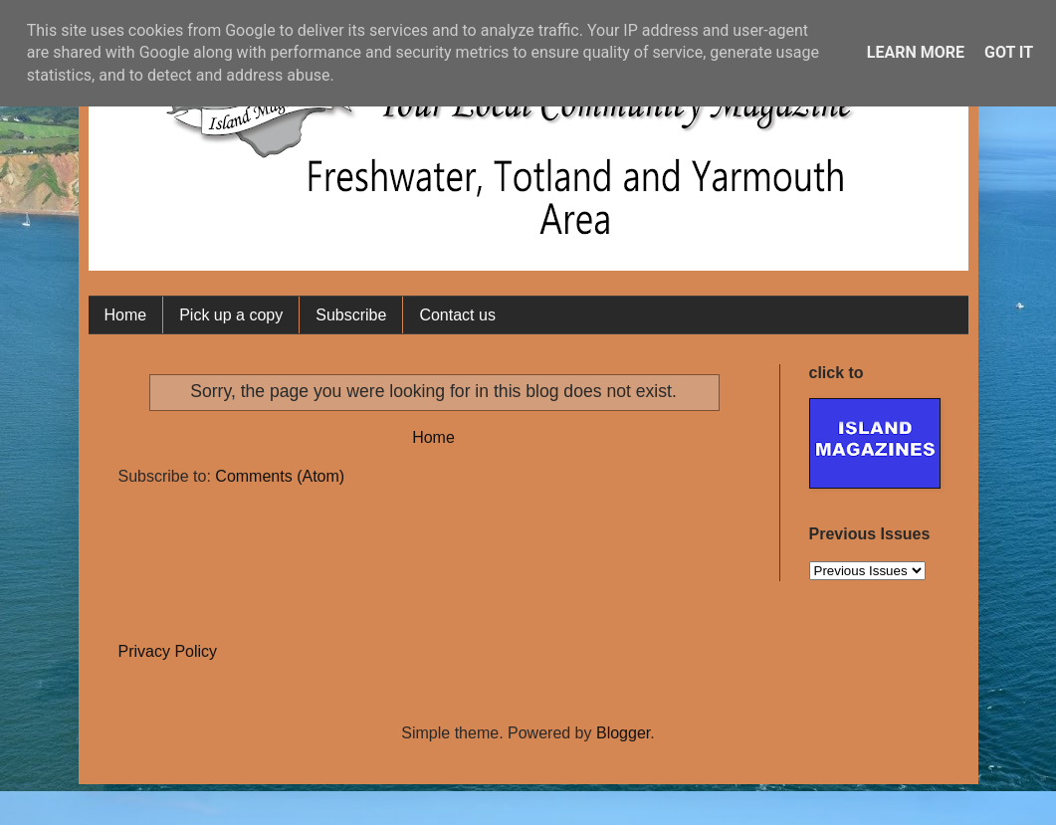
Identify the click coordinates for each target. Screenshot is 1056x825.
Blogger (623, 732)
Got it (1008, 52)
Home (126, 315)
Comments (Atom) (279, 476)
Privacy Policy (168, 651)
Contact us (457, 315)
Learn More (915, 52)
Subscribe (351, 315)
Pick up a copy (231, 315)
